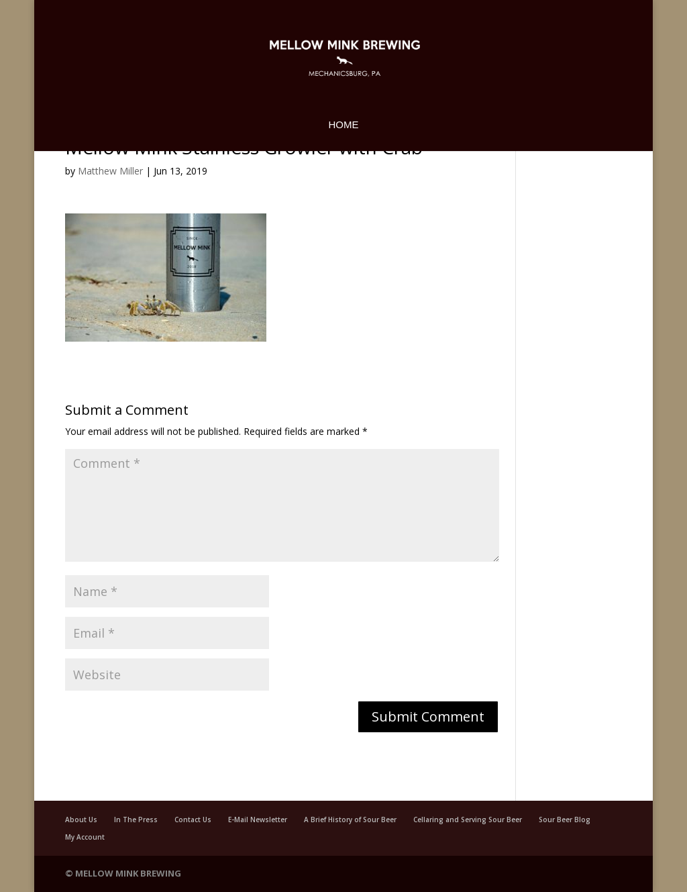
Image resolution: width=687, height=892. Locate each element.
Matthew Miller (110, 170)
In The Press (136, 819)
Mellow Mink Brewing (128, 873)
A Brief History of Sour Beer (350, 819)
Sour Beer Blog (564, 819)
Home (344, 125)
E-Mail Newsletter (257, 819)
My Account (85, 837)
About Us (81, 819)
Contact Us (192, 819)
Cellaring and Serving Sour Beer (467, 819)
